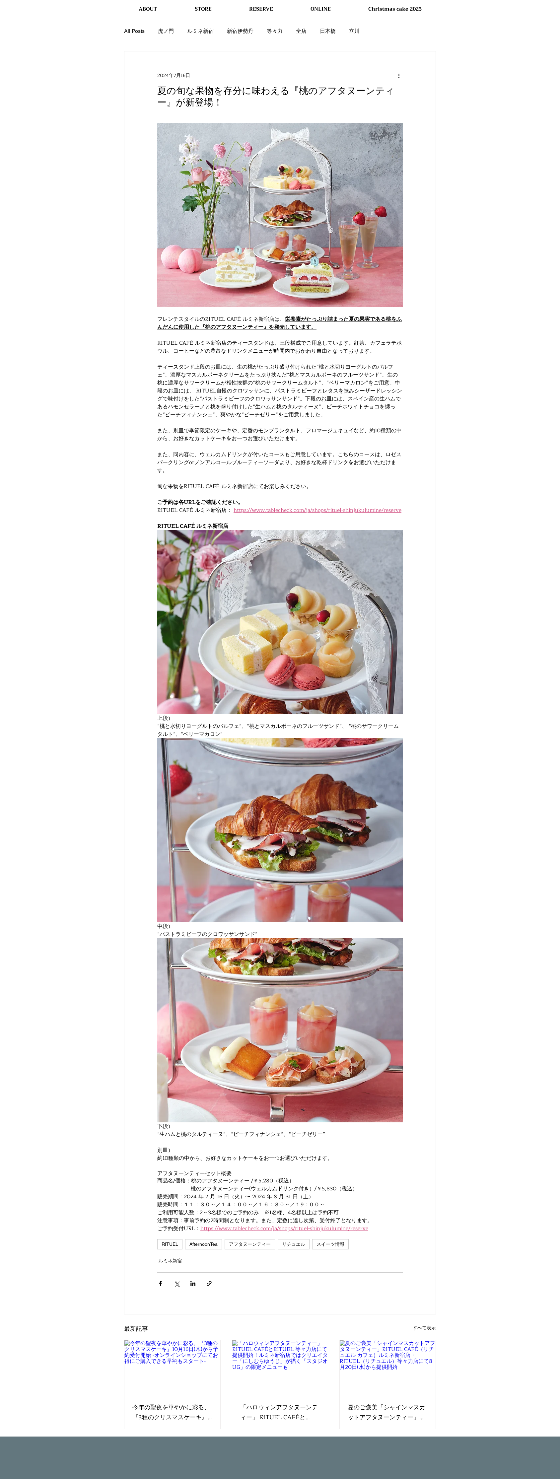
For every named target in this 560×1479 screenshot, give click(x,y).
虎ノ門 (166, 31)
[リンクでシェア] (209, 1283)
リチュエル (293, 1244)
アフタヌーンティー (250, 1244)
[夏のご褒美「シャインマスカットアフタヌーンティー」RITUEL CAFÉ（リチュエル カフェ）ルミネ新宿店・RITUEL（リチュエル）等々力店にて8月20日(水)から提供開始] (388, 1367)
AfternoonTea (203, 1244)
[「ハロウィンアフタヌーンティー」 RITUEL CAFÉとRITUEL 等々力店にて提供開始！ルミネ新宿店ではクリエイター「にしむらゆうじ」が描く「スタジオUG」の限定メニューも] (280, 1367)
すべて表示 (424, 1328)
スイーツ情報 (330, 1244)
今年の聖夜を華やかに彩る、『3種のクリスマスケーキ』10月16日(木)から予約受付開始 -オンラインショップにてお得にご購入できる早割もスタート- (171, 1412)
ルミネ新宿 (200, 31)
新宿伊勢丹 (240, 31)
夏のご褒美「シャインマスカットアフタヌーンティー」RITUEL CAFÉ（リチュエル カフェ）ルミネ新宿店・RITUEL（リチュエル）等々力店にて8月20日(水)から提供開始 (386, 1412)
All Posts (134, 31)
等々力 (275, 31)
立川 (354, 31)
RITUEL (170, 1244)
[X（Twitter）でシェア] (177, 1283)
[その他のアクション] (399, 75)
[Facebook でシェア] (160, 1283)
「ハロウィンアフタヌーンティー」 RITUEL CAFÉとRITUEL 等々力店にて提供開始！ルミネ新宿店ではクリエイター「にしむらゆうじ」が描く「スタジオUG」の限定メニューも (279, 1412)
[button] (202, 9)
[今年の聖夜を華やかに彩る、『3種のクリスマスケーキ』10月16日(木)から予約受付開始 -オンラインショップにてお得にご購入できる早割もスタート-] (172, 1367)
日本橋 (328, 31)
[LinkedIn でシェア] (193, 1283)
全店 (301, 31)
